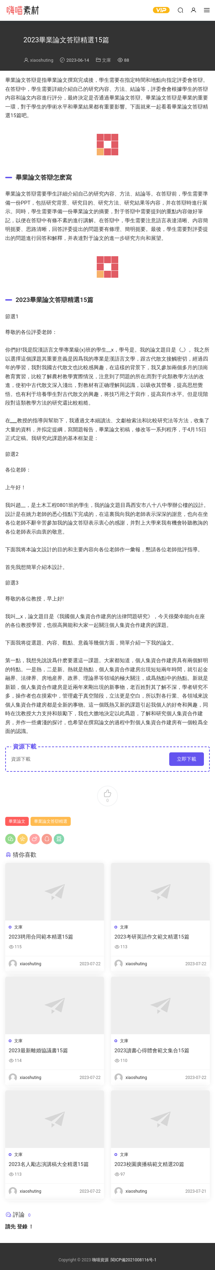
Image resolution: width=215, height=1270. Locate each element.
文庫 (106, 60)
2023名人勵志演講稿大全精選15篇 (49, 1164)
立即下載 (186, 759)
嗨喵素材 (22, 10)
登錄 (22, 1227)
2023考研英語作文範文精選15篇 (151, 937)
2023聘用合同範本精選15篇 (41, 937)
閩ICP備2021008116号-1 (133, 1260)
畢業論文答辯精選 (50, 821)
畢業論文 (17, 821)
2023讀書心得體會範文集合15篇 (151, 1050)
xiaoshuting (41, 60)
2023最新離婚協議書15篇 (38, 1050)
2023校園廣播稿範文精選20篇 (149, 1164)
